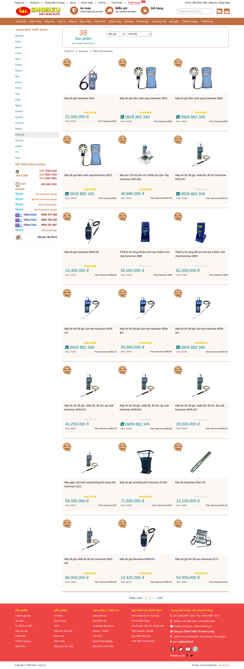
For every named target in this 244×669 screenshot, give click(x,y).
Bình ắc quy (60, 620)
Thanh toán (116, 2)
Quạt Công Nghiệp (102, 641)
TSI (17, 152)
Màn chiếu (59, 641)
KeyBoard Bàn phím (103, 625)
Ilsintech (19, 111)
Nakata (18, 129)
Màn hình (59, 636)
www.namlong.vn (203, 626)
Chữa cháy (115, 21)
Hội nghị (174, 21)
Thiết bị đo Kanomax (103, 51)
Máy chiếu (85, 21)
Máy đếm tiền (100, 620)
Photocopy (143, 21)
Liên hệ (102, 2)
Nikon (18, 59)
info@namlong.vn (183, 626)
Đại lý (73, 2)
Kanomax (20, 134)
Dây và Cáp (21, 631)
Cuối (160, 598)
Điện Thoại (35, 21)
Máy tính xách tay (63, 631)
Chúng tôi (34, 2)
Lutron (18, 53)
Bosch (18, 47)
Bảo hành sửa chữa (103, 646)
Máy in (72, 21)
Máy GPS (99, 21)
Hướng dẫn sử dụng (54, 2)
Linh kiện (97, 636)
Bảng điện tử (99, 615)
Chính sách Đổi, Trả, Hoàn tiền (148, 625)
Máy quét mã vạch (63, 646)
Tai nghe (19, 620)
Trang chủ (19, 2)
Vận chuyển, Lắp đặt (142, 631)
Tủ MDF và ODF (24, 625)
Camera (128, 21)
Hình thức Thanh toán (143, 641)
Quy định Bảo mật (141, 636)
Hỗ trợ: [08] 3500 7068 (196, 2)
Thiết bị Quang (23, 641)
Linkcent (19, 123)
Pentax (18, 65)
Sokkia (18, 146)
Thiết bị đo (207, 21)
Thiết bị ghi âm (23, 615)
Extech (18, 82)
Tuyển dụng (134, 2)
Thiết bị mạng (189, 21)
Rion (17, 76)
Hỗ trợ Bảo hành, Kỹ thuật (145, 615)
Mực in (61, 21)
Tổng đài (21, 21)
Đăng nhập (224, 2)
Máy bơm (20, 646)
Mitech (18, 105)
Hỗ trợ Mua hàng (140, 620)
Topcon (18, 70)
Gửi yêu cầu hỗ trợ (47, 237)
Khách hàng (87, 2)
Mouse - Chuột (100, 631)
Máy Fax (50, 21)
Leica (18, 41)
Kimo (17, 158)
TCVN (18, 88)
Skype (19, 193)
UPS (56, 625)
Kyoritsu (19, 117)
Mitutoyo (19, 36)
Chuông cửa (159, 21)
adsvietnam (224, 665)
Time (17, 94)
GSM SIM (20, 636)
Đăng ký (213, 2)
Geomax (19, 140)
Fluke (18, 99)
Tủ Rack (58, 615)
